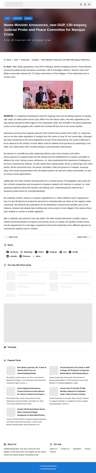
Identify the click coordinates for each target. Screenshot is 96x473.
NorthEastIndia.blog (48, 469)
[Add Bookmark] (48, 40)
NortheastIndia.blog (48, 466)
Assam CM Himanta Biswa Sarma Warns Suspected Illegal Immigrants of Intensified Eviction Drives (31, 412)
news (7, 18)
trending (28, 18)
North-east (17, 18)
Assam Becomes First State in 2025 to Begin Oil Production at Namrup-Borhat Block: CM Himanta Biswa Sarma (75, 370)
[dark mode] (81, 4)
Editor (8, 40)
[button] (89, 4)
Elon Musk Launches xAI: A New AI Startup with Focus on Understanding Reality (31, 370)
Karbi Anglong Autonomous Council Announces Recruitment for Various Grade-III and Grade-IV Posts (31, 391)
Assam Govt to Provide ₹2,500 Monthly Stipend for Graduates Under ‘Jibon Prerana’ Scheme (73, 391)
